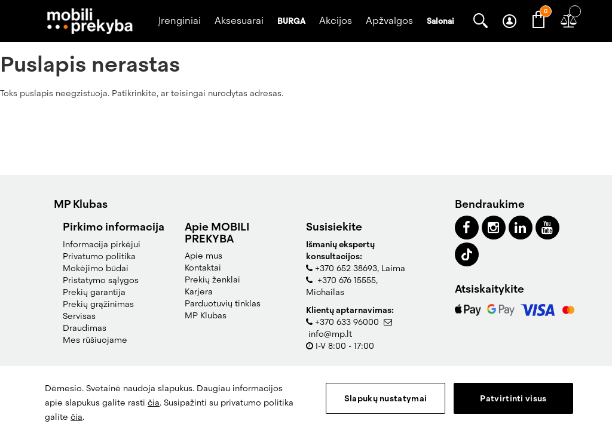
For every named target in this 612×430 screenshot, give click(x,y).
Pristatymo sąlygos (101, 280)
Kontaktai (203, 267)
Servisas (79, 316)
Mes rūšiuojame (95, 339)
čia (154, 402)
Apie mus (203, 255)
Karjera (199, 291)
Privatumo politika (99, 256)
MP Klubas (206, 315)
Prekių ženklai (212, 279)
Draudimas (84, 327)
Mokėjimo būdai (95, 268)
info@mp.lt (330, 333)
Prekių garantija (94, 292)
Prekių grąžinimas (98, 304)
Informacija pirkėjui (101, 244)
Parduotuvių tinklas (223, 303)
